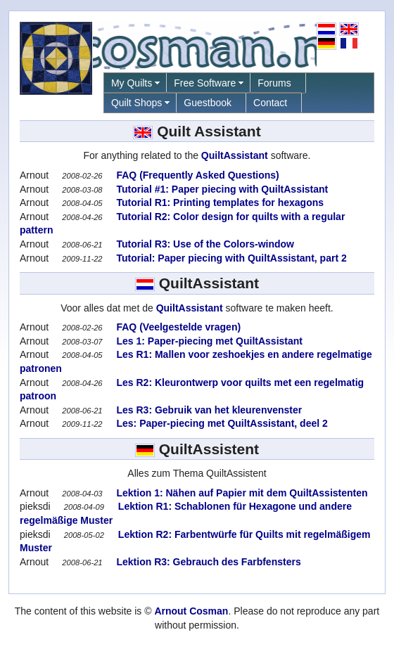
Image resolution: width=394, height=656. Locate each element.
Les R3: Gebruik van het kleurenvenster (208, 410)
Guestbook (207, 102)
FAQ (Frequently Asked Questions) (196, 175)
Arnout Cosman (191, 611)
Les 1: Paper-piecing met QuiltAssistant (208, 341)
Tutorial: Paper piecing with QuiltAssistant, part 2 (230, 258)
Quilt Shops (136, 102)
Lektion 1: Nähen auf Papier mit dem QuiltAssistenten (241, 493)
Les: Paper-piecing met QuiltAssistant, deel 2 (221, 423)
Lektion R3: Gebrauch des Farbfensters (207, 561)
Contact (270, 102)
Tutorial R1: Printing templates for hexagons (219, 202)
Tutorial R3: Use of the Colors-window (204, 244)
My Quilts (131, 83)
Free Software (205, 83)
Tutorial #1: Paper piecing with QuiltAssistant (221, 189)
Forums (274, 83)
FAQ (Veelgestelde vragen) (177, 327)
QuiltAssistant (234, 155)
